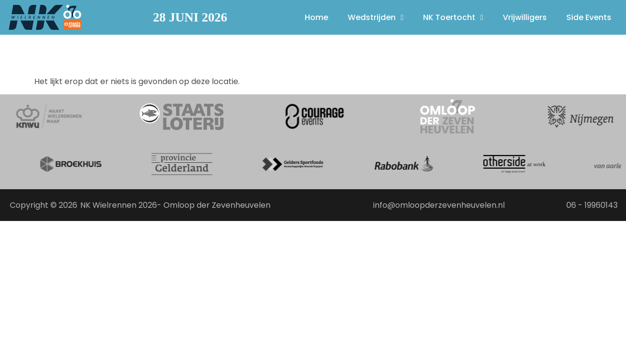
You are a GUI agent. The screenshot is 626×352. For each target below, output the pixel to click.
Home (316, 17)
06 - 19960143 (592, 205)
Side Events (588, 17)
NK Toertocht (453, 17)
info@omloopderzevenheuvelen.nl (439, 205)
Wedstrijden (375, 17)
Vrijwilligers (525, 17)
